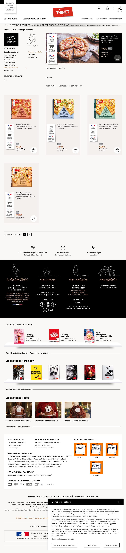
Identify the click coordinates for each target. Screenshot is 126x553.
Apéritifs (26, 456)
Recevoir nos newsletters (39, 353)
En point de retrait (14, 445)
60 (29, 235)
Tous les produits (11, 52)
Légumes (11, 461)
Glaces (63, 461)
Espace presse (26, 505)
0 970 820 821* (78, 288)
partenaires (105, 509)
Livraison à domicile (42, 445)
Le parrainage (13, 448)
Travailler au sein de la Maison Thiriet (108, 286)
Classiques (31, 55)
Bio (5, 80)
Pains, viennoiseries (37, 464)
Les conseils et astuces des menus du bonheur (34, 475)
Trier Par (50, 86)
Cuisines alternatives (53, 464)
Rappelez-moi (78, 299)
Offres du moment (15, 456)
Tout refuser (92, 545)
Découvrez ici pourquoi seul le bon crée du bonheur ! (17, 287)
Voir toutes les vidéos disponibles (18, 426)
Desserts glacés (13, 464)
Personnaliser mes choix (64, 545)
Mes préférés (101, 19)
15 (24, 235)
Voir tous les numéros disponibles (18, 389)
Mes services (86, 19)
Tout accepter (112, 545)
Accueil (6, 30)
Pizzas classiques (9, 60)
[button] (107, 8)
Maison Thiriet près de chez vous (48, 286)
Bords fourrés (32, 57)
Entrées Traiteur (37, 456)
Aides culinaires (48, 461)
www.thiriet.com (90, 509)
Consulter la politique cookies (63, 539)
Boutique (37, 467)
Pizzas (13, 30)
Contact (35, 505)
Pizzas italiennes (9, 65)
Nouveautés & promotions (10, 56)
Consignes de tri (16, 505)
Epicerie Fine (12, 467)
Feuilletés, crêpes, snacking (54, 456)
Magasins (38, 443)
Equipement (76, 86)
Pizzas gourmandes (25, 30)
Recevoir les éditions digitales (16, 353)
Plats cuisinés (27, 459)
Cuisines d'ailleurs (14, 459)
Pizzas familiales (9, 62)
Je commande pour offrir (44, 448)
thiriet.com (11, 502)
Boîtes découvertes (26, 467)
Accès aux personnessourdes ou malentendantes (78, 307)
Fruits (57, 461)
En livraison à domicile (16, 443)
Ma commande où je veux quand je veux (47, 293)
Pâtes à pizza (8, 70)
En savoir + (50, 484)
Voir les (62, 86)
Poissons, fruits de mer (42, 459)
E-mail (78, 303)
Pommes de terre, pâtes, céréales (28, 461)
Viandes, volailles (58, 459)
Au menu (11, 475)
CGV (47, 502)
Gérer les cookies (111, 529)
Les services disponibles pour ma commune (31, 502)
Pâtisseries (25, 464)
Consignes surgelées (51, 443)
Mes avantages (115, 19)
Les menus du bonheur (34, 19)
